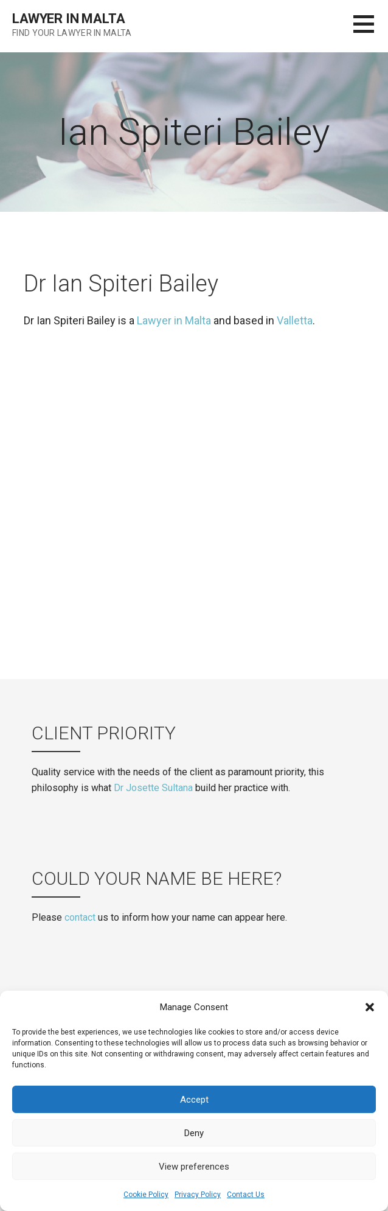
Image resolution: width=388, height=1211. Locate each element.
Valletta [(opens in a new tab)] (295, 320)
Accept (194, 1099)
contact (79, 917)
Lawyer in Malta (68, 18)
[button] (370, 1007)
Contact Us (246, 1194)
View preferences (194, 1166)
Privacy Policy (198, 1194)
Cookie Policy (145, 1194)
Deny (194, 1133)
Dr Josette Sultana (153, 788)
